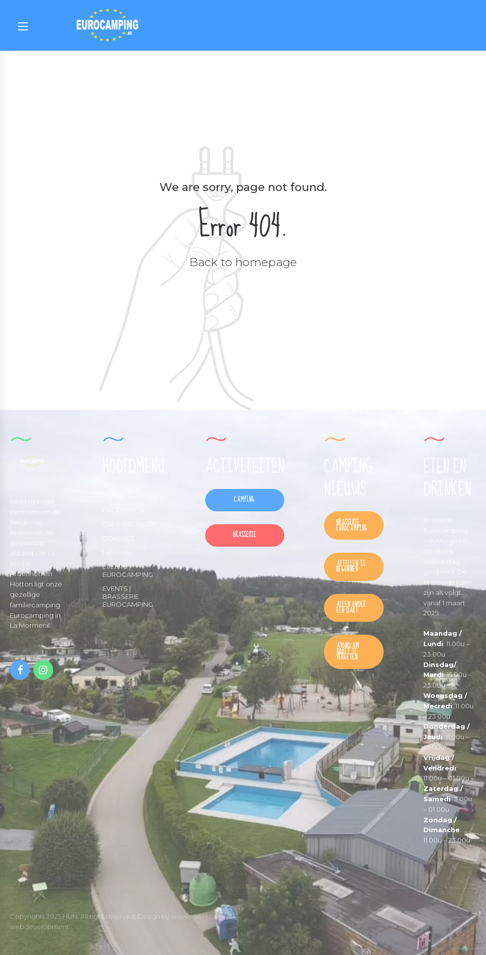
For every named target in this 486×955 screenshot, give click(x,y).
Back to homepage (243, 262)
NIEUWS (115, 553)
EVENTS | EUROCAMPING (127, 570)
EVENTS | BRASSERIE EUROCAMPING (127, 596)
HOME (112, 495)
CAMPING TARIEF (129, 524)
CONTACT (118, 538)
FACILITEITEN (123, 510)
